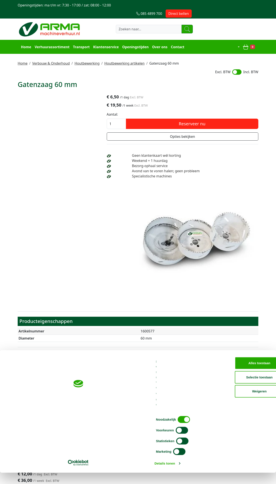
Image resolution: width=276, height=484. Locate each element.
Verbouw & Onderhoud (51, 53)
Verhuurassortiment (50, 38)
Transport (79, 38)
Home (24, 38)
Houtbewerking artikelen (124, 53)
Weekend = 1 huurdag (212, 153)
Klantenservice (104, 38)
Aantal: (187, 106)
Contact (176, 38)
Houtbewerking (87, 53)
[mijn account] (237, 37)
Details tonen (233, 475)
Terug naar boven (138, 371)
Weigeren (240, 456)
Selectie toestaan (240, 442)
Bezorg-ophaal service (212, 158)
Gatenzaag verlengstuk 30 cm (95, 317)
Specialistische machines (214, 173)
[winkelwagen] (250, 37)
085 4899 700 (183, 385)
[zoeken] (186, 21)
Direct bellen (245, 5)
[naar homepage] (50, 20)
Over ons (158, 38)
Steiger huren (128, 411)
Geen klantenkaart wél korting (218, 148)
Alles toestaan (240, 427)
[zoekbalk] (143, 21)
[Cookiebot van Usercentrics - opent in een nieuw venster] (28, 475)
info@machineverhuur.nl (234, 385)
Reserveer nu (229, 116)
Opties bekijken (219, 129)
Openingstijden (134, 38)
